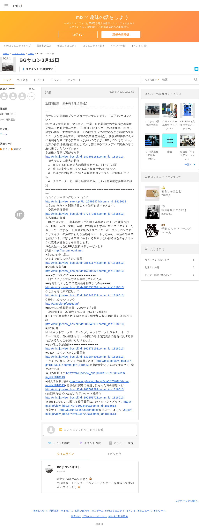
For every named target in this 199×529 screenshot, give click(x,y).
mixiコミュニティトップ (17, 45)
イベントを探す (139, 45)
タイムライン (65, 453)
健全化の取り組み (118, 516)
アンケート (74, 80)
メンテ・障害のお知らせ (158, 274)
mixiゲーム (98, 510)
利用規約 (54, 510)
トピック (39, 80)
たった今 (61, 471)
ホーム (6, 54)
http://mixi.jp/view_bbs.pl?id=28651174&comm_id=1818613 (84, 262)
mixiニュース (144, 510)
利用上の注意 (152, 267)
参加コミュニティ (67, 45)
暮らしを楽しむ (171, 191)
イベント (56, 80)
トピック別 (114, 453)
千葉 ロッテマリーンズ (176, 228)
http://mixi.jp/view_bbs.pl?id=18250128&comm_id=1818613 (84, 389)
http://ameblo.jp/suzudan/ (62, 303)
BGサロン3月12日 (68, 467)
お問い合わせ (82, 510)
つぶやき (22, 80)
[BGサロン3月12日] (49, 469)
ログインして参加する (39, 69)
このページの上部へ (187, 500)
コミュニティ (18, 54)
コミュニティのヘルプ (157, 260)
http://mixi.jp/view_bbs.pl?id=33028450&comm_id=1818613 (84, 356)
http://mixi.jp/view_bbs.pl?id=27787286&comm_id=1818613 (84, 213)
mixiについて (40, 510)
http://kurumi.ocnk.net (68, 250)
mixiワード (159, 510)
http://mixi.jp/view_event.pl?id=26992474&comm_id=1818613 (85, 201)
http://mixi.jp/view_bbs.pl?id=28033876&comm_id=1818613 (84, 287)
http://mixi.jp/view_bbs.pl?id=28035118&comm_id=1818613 (84, 156)
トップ (7, 80)
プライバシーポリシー (94, 516)
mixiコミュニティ (115, 510)
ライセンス (67, 510)
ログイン (78, 34)
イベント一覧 (118, 45)
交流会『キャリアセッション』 (187, 155)
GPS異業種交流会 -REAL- (152, 155)
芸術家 (17, 149)
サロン (6, 149)
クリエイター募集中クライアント (169, 125)
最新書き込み (44, 45)
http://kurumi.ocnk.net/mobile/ (79, 409)
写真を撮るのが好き (174, 210)
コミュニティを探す (94, 45)
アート (31, 54)
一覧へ (188, 164)
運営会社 (76, 516)
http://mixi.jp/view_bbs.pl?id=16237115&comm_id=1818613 (84, 348)
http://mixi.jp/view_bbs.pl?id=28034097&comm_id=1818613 (84, 324)
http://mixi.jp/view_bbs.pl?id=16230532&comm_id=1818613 (84, 270)
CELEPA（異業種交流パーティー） (187, 125)
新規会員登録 (120, 34)
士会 (169, 151)
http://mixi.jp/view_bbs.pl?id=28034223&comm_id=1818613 (84, 295)
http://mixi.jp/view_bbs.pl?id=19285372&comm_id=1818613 (84, 397)
